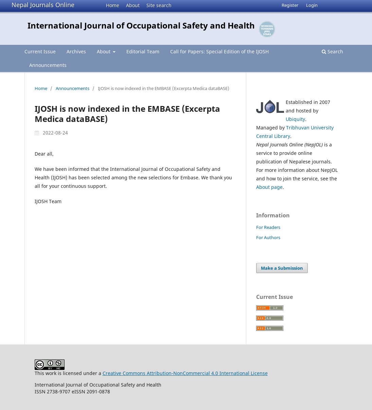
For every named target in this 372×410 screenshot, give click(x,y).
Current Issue (40, 51)
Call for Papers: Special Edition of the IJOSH (219, 51)
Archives (76, 51)
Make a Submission (282, 268)
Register (290, 5)
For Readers (268, 227)
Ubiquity (295, 119)
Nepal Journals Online (43, 5)
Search (332, 51)
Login (312, 5)
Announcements (48, 65)
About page (269, 187)
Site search (159, 5)
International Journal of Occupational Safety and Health (141, 25)
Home (112, 5)
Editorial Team (142, 51)
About (133, 5)
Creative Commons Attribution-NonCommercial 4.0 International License (185, 373)
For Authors (268, 237)
